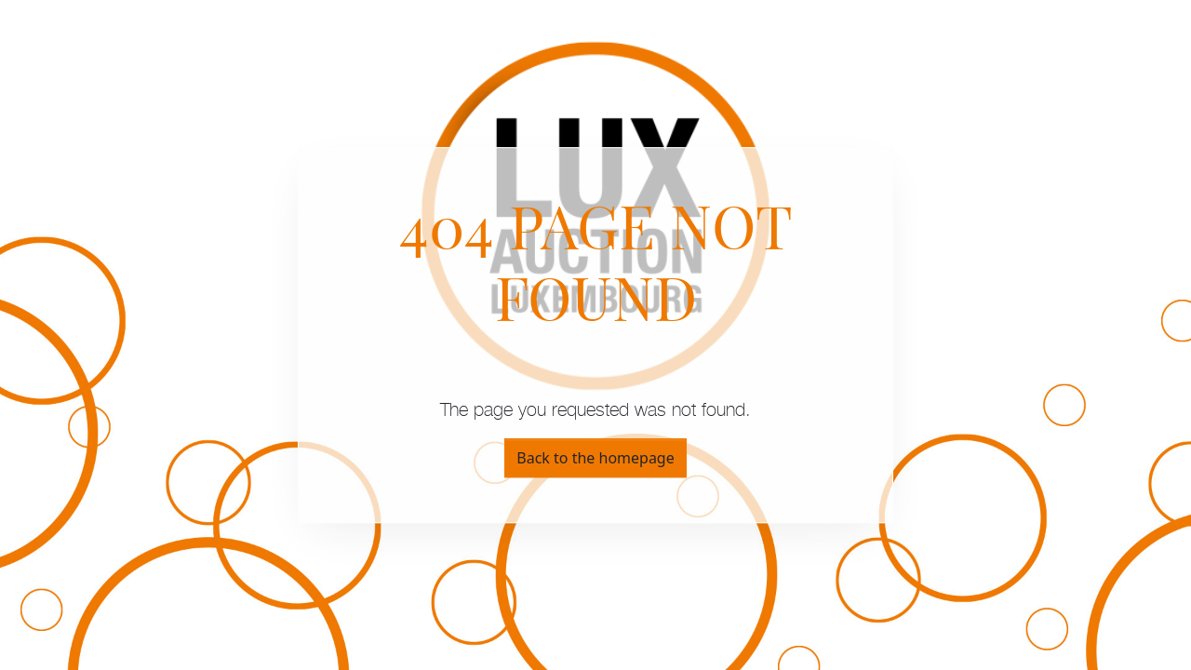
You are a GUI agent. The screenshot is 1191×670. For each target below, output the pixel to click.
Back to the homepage (595, 458)
